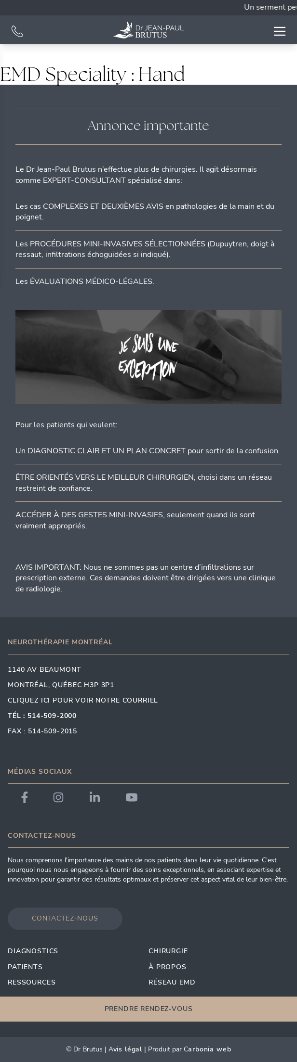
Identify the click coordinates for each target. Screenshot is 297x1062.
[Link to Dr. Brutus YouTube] (131, 797)
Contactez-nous (65, 918)
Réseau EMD (171, 982)
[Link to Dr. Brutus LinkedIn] (95, 797)
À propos (167, 967)
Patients (25, 967)
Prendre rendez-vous (149, 1008)
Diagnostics (33, 951)
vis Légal (128, 1049)
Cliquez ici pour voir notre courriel (83, 700)
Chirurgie (168, 951)
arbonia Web (209, 1049)
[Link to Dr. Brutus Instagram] (58, 797)
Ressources (31, 982)
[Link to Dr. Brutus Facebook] (24, 797)
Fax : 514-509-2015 (42, 731)
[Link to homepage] (148, 29)
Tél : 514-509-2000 (42, 715)
